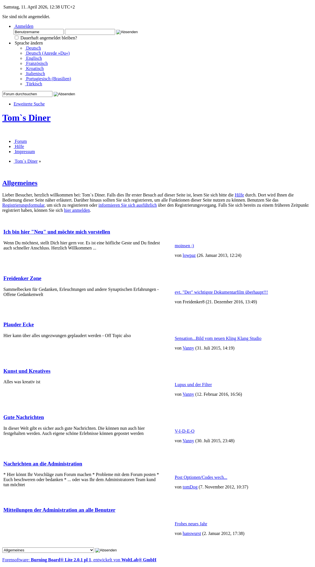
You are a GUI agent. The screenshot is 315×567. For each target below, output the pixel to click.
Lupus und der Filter (193, 384)
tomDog (190, 487)
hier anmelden (77, 210)
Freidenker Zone (22, 278)
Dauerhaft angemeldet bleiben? (46, 37)
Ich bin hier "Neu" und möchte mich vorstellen (56, 232)
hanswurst (192, 533)
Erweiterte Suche (29, 103)
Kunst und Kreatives (26, 371)
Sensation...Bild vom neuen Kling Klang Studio (218, 338)
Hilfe (239, 194)
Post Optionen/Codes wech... (201, 477)
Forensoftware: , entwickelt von (79, 559)
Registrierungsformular (23, 205)
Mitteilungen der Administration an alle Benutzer (59, 510)
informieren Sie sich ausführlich (127, 205)
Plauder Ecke (18, 324)
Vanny (188, 348)
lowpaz (189, 255)
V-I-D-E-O (185, 431)
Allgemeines (19, 183)
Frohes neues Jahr (191, 523)
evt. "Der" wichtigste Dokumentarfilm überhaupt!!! (221, 292)
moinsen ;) (184, 245)
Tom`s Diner (26, 118)
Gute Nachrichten (23, 417)
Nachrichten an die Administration (42, 464)
